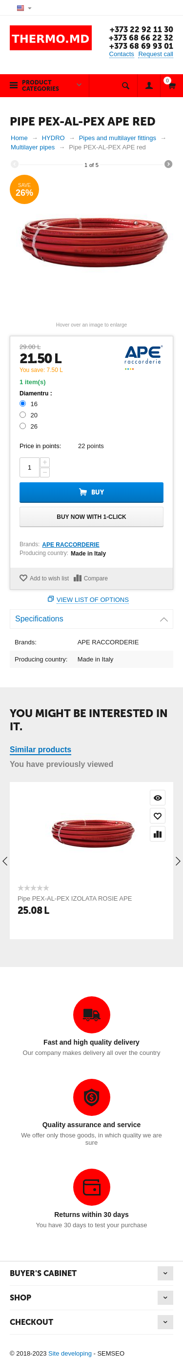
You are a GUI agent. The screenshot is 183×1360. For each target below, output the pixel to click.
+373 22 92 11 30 (141, 29)
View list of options (93, 599)
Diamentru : (36, 393)
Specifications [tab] (91, 616)
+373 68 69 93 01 (141, 46)
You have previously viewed (61, 764)
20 (30, 415)
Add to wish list (49, 578)
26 (30, 426)
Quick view (157, 797)
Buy (97, 492)
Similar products (40, 749)
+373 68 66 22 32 (141, 37)
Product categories (40, 85)
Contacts (121, 54)
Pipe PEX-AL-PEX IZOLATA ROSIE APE (75, 898)
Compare (96, 578)
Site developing (70, 1353)
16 (30, 404)
